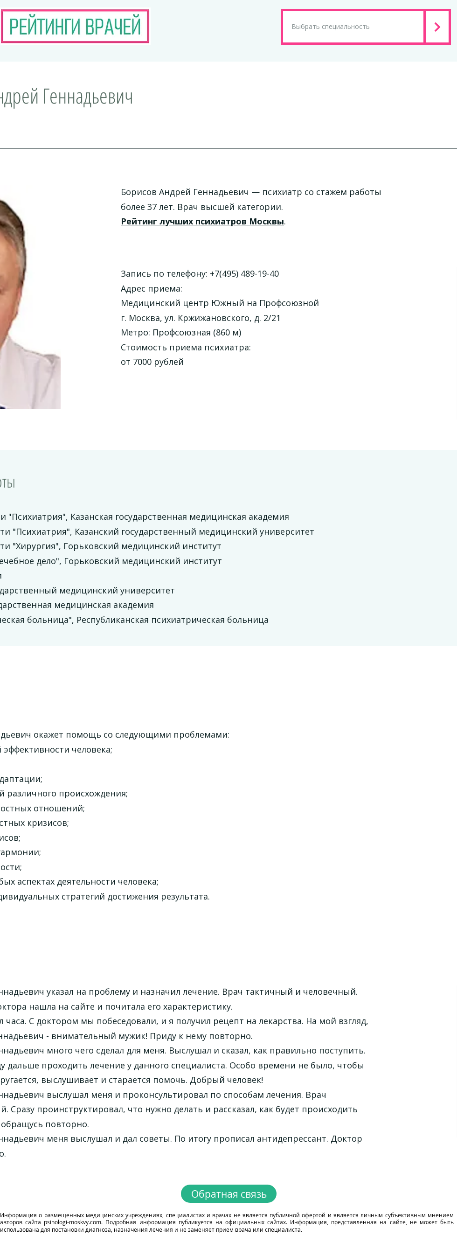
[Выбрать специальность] (353, 27)
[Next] (438, 27)
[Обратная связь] (229, 1194)
